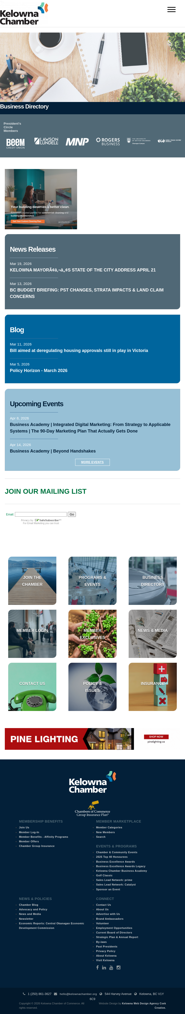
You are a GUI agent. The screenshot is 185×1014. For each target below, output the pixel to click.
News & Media (153, 630)
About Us (102, 909)
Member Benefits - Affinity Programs (43, 836)
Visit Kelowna (105, 960)
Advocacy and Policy (33, 909)
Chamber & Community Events (116, 852)
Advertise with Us (108, 914)
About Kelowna (106, 955)
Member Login (32, 630)
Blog (17, 330)
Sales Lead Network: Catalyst (116, 884)
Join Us (24, 827)
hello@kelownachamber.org (78, 994)
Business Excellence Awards (115, 861)
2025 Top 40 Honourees (112, 856)
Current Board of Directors (114, 932)
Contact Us (32, 683)
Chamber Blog (28, 904)
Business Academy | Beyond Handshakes (53, 451)
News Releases (32, 249)
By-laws (101, 941)
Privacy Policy (105, 951)
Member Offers (29, 841)
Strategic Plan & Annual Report (117, 937)
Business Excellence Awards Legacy (120, 866)
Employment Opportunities (114, 927)
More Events (92, 462)
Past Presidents (107, 946)
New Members (105, 832)
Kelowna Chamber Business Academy (121, 870)
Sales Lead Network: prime (114, 880)
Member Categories (109, 827)
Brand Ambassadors (110, 918)
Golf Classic (104, 875)
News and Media (30, 914)
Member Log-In (29, 832)
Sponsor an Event (108, 889)
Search (101, 836)
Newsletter (26, 918)
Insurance (153, 683)
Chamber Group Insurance (37, 846)
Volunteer (102, 923)
